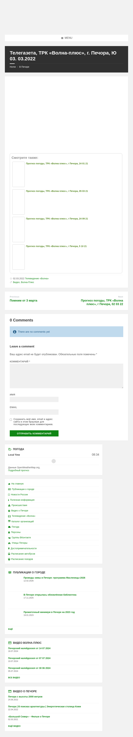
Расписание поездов (20, 559)
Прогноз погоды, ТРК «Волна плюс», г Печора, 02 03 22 (102, 302)
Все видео (14, 678)
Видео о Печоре (18, 510)
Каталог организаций (21, 521)
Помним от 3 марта (23, 300)
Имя (12, 394)
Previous (14, 297)
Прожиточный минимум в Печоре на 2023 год (49, 612)
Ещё (10, 629)
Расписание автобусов (21, 553)
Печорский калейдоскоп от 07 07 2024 (29, 658)
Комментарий (20, 361)
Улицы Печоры (17, 543)
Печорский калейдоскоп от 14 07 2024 (29, 648)
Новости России (18, 494)
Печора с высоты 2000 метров (25, 696)
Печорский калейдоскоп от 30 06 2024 (29, 668)
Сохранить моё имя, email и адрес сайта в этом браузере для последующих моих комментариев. (33, 422)
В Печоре (24, 67)
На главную (16, 483)
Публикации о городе (21, 489)
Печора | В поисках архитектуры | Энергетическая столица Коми (44, 706)
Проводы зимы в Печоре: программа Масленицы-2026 (54, 577)
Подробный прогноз (18, 470)
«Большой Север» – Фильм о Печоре (29, 716)
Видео (16, 282)
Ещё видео (14, 726)
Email (13, 407)
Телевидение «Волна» (37, 278)
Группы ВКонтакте (19, 537)
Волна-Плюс (27, 282)
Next (120, 297)
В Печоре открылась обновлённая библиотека (50, 594)
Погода (13, 527)
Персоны (14, 532)
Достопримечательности (22, 548)
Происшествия (17, 505)
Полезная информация (21, 500)
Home (13, 67)
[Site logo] (66, 28)
